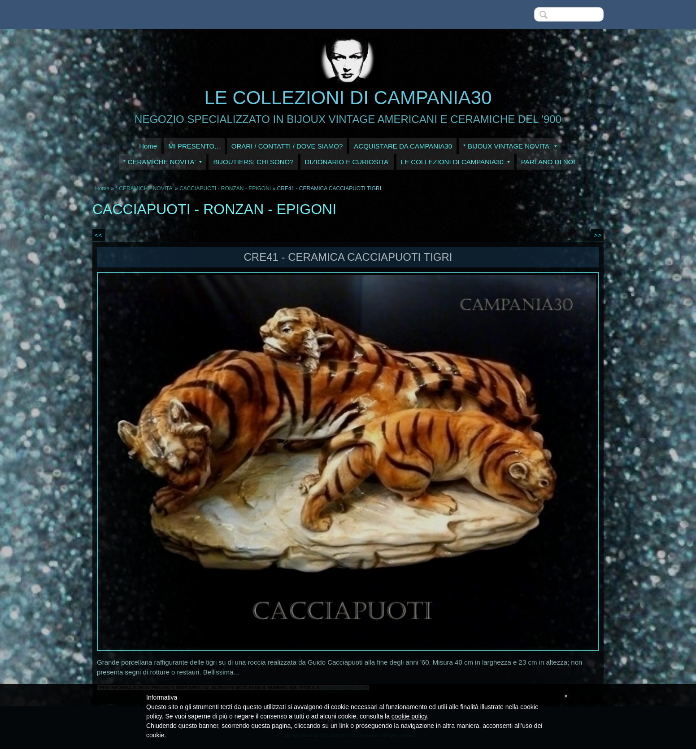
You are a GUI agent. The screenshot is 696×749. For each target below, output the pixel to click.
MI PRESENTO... (194, 146)
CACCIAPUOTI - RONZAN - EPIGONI (225, 188)
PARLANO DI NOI (548, 162)
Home (148, 146)
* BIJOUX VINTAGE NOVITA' (510, 146)
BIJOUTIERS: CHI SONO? (253, 162)
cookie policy (409, 716)
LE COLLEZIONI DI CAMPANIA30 (348, 97)
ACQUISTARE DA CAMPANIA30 (403, 146)
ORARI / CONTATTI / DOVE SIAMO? (287, 146)
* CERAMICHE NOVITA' (162, 162)
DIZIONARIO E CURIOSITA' (347, 162)
